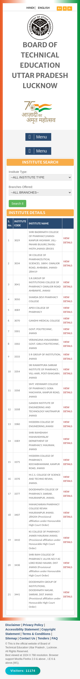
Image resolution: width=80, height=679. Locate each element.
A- (69, 8)
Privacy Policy (33, 625)
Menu (38, 137)
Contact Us (27, 638)
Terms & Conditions (36, 634)
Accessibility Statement (22, 629)
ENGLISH (44, 8)
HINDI (30, 8)
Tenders (44, 638)
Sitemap (11, 638)
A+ (59, 8)
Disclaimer (13, 625)
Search (17, 203)
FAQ (55, 638)
